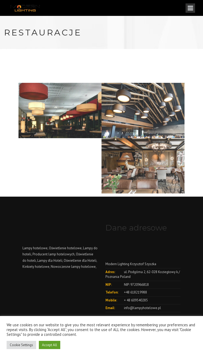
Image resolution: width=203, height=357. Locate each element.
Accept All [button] (49, 345)
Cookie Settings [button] (21, 345)
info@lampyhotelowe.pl (142, 308)
